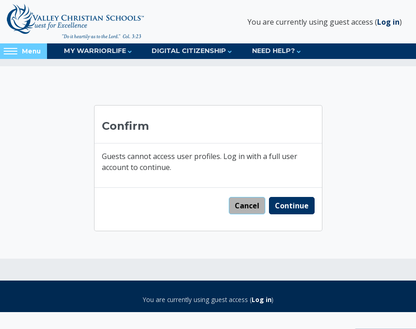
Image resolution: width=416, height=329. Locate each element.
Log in (388, 22)
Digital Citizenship (189, 51)
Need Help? (273, 51)
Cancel (247, 206)
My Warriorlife (95, 51)
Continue (292, 206)
